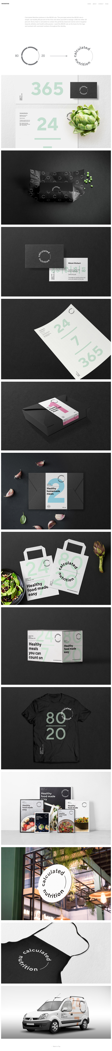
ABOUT (94, 4)
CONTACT (100, 4)
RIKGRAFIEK (5, 4)
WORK (89, 4)
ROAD (106, 4)
